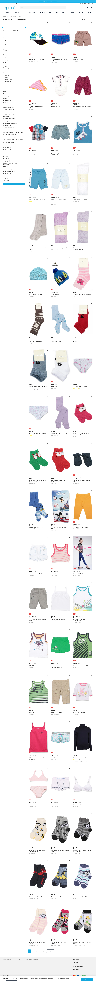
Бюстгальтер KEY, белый (79, 804)
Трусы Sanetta (54, 758)
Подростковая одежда (45, 12)
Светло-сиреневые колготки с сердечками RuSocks (80, 248)
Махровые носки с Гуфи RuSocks (81, 897)
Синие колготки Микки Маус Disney (37, 527)
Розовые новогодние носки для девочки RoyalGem (81, 434)
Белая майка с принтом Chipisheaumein (79, 620)
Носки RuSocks (54, 386)
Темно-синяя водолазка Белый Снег (82, 758)
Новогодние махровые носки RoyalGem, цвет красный (58, 481)
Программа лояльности (29, 3)
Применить (14, 184)
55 (44, 951)
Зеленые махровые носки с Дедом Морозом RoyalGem (37, 481)
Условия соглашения (30, 963)
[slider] (3, 28)
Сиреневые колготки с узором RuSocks (60, 248)
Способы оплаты (11, 3)
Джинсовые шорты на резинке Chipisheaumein (58, 153)
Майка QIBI (31, 666)
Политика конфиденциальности (32, 965)
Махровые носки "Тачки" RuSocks (37, 897)
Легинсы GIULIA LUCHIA (78, 573)
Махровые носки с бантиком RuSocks (82, 294)
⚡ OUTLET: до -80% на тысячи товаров (48, 1)
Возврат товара (19, 3)
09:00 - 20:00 (90, 3)
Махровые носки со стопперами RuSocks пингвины (37, 851)
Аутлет (89, 12)
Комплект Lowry (33, 804)
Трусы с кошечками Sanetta (80, 386)
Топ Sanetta (54, 573)
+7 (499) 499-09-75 (82, 3)
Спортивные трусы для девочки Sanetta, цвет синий (59, 60)
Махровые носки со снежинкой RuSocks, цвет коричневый (36, 340)
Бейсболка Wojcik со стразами (36, 59)
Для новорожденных (30, 12)
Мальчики (17, 12)
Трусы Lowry (54, 804)
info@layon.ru (77, 969)
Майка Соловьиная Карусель (58, 619)
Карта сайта (18, 965)
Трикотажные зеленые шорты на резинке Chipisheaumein (59, 666)
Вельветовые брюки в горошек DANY (82, 106)
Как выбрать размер (30, 961)
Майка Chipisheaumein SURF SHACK (81, 153)
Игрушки (72, 12)
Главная (4, 16)
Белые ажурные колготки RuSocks (81, 199)
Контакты (18, 963)
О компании (18, 961)
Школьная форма (60, 12)
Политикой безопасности (11, 980)
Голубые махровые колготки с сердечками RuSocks (58, 340)
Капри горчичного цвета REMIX (80, 527)
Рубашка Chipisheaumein (35, 153)
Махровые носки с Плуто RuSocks (59, 897)
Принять (87, 979)
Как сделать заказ (6, 967)
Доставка (5, 3)
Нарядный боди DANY (56, 106)
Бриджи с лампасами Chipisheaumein (38, 199)
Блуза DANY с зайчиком (79, 712)
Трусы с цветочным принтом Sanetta (38, 433)
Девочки (7, 12)
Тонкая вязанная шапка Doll (36, 294)
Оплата (4, 963)
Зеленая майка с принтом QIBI (80, 666)
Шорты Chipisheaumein (78, 59)
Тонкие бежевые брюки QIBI (58, 712)
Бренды (81, 12)
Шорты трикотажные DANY (35, 573)
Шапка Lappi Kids (55, 294)
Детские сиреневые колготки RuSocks (60, 433)
